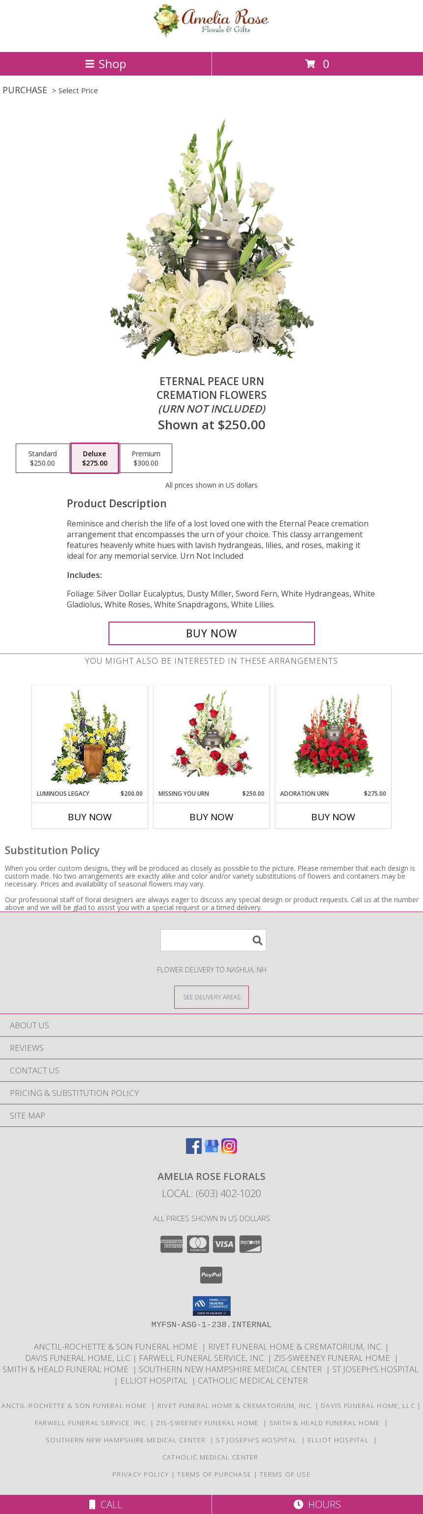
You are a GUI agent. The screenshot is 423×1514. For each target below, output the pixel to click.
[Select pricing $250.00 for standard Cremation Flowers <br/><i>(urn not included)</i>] (42, 458)
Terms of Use (285, 1474)
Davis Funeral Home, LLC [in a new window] (78, 1357)
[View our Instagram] (229, 1150)
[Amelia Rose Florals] (211, 37)
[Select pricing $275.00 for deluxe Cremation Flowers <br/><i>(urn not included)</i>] (95, 458)
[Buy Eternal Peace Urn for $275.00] (211, 633)
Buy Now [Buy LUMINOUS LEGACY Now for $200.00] (90, 816)
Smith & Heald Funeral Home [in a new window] (67, 1369)
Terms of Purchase (214, 1474)
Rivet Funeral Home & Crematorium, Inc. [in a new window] (296, 1346)
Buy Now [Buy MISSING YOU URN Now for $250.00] (211, 816)
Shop (105, 63)
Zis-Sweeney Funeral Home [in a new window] (334, 1357)
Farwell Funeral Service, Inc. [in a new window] (203, 1357)
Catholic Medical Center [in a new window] (254, 1380)
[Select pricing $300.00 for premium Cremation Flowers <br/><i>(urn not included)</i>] (146, 458)
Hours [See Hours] (317, 1504)
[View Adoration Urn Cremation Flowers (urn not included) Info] (333, 737)
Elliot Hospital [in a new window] (155, 1380)
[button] (212, 1306)
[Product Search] (213, 940)
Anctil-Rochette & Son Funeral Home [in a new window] (118, 1346)
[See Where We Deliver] (211, 996)
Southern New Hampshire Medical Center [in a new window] (232, 1369)
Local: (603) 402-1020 (211, 1193)
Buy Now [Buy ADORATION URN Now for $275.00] (333, 816)
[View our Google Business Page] (211, 1150)
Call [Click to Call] (105, 1504)
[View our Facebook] (194, 1150)
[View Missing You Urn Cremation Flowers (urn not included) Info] (212, 737)
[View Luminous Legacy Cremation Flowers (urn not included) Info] (90, 737)
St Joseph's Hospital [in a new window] (376, 1369)
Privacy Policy (140, 1474)
